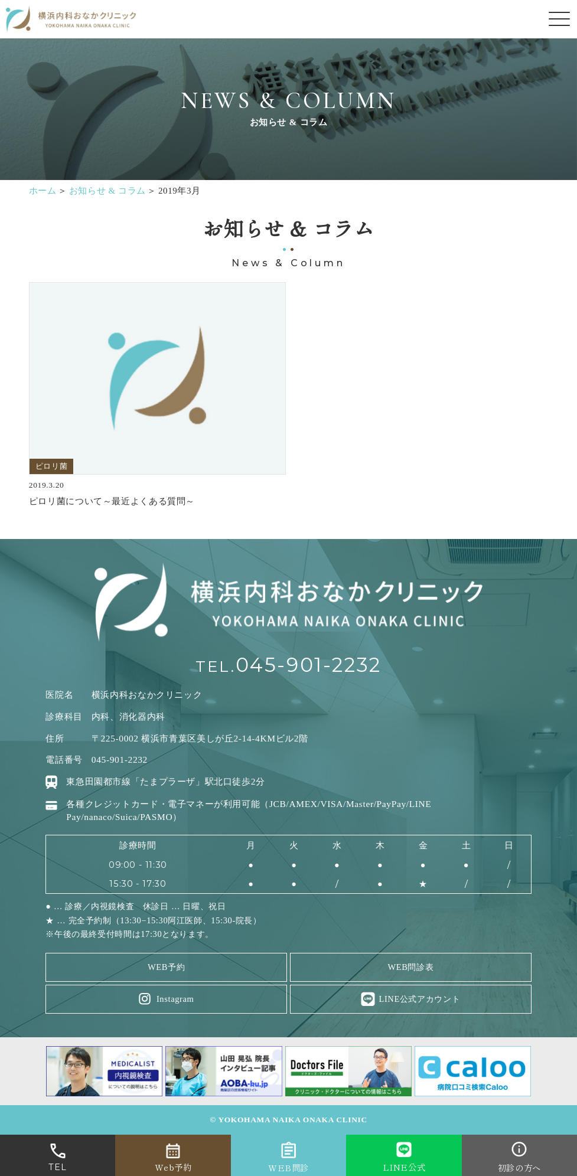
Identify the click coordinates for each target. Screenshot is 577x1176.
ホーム (43, 190)
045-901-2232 (309, 665)
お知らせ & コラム (107, 190)
